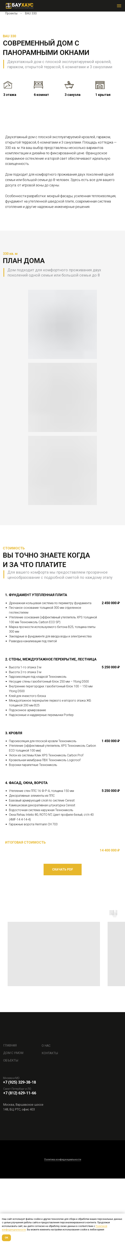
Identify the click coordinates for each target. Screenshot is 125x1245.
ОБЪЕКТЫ (10, 1127)
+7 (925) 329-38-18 (19, 1149)
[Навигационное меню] (119, 5)
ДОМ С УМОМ (13, 1119)
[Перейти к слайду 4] (66, 170)
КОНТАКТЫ (50, 1120)
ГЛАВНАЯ (10, 1112)
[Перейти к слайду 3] (62, 170)
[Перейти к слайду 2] (59, 170)
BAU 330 (31, 13)
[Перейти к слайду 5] (69, 170)
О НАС (46, 1112)
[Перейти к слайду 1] (55, 170)
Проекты (11, 13)
